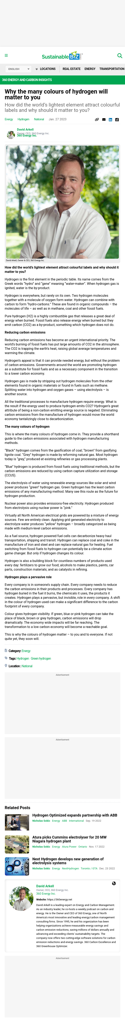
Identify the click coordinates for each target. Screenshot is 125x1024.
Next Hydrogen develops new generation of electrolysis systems (68, 861)
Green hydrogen (41, 658)
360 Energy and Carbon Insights (27, 80)
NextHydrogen (70, 868)
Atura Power (69, 846)
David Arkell (25, 129)
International (76, 820)
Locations (46, 69)
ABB (64, 820)
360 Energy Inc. (27, 135)
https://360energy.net (59, 899)
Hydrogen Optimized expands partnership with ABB (74, 815)
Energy (90, 69)
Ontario (82, 846)
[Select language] (18, 69)
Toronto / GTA (89, 868)
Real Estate (72, 69)
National (39, 119)
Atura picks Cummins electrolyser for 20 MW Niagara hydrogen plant (69, 839)
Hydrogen (23, 119)
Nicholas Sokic (41, 820)
